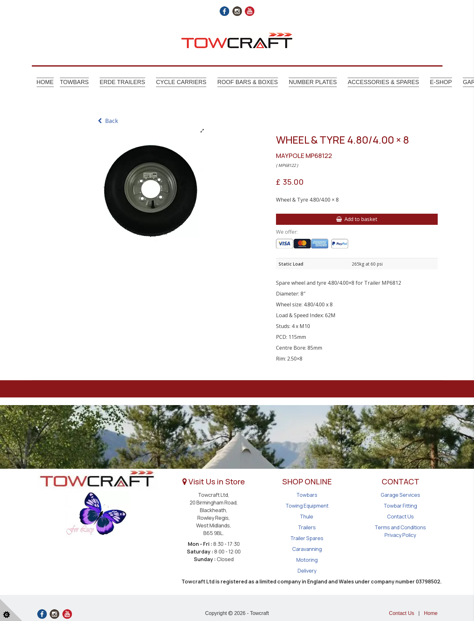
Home (45, 82)
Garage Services (400, 494)
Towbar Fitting (400, 505)
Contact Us (400, 516)
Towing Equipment (307, 505)
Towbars (74, 82)
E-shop (441, 82)
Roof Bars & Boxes (247, 82)
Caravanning (307, 549)
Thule (307, 516)
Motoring (307, 559)
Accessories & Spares (383, 82)
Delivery (307, 570)
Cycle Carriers (181, 82)
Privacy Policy (400, 535)
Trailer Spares (306, 538)
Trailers (307, 527)
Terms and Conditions (400, 527)
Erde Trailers (122, 82)
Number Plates (313, 82)
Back (108, 121)
